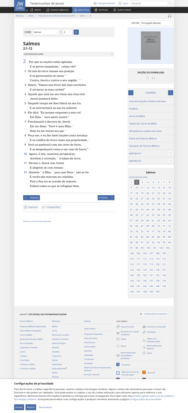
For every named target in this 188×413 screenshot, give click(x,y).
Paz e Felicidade (26, 343)
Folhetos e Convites (60, 339)
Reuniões (88, 351)
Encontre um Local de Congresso (127, 333)
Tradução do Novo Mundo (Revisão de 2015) (56, 15)
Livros (54, 330)
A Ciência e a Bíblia (27, 364)
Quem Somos (89, 328)
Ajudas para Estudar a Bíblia (31, 339)
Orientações (57, 364)
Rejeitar (31, 407)
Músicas (55, 377)
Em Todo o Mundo (91, 374)
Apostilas (56, 351)
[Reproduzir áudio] (169, 16)
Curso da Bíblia (26, 335)
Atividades (88, 363)
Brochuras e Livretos (60, 335)
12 (25, 172)
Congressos (89, 359)
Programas (56, 356)
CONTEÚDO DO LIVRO (138, 177)
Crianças (23, 356)
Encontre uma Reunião (154, 327)
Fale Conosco (89, 342)
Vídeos (55, 372)
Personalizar (45, 407)
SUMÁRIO (151, 92)
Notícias (87, 321)
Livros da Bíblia (137, 116)
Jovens (22, 351)
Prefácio (133, 108)
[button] (57, 10)
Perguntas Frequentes (93, 334)
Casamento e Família (28, 347)
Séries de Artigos (59, 343)
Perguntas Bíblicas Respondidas (33, 326)
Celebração (88, 355)
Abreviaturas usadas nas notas (145, 131)
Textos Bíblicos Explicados (30, 330)
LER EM (135, 23)
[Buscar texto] (149, 3)
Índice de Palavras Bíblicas (143, 138)
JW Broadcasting (59, 368)
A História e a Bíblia (28, 368)
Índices (55, 360)
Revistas (55, 347)
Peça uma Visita (90, 338)
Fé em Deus (24, 360)
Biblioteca (20, 15)
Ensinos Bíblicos (26, 321)
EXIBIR (28, 32)
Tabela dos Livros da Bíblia (143, 123)
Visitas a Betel (89, 346)
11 (25, 163)
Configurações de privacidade (145, 399)
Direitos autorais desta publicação (37, 221)
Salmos (83, 15)
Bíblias (31, 15)
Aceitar (19, 407)
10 (25, 154)
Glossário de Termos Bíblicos (144, 145)
